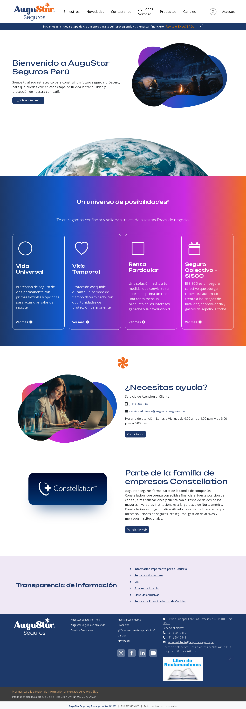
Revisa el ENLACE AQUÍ (180, 26)
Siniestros (72, 11)
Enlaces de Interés (144, 587)
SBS (134, 580)
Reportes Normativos (146, 574)
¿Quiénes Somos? (145, 11)
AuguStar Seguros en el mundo (88, 623)
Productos (168, 11)
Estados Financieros (82, 628)
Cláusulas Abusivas (144, 593)
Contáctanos (135, 433)
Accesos (228, 11)
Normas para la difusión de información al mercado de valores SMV (55, 690)
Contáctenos (121, 11)
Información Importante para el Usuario (158, 567)
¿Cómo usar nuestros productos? (136, 628)
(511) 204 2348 (139, 402)
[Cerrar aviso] (200, 26)
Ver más (24, 320)
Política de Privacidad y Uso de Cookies (157, 600)
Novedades (95, 11)
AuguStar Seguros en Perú (85, 618)
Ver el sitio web (137, 528)
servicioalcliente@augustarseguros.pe (157, 410)
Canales (189, 11)
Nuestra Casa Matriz (129, 618)
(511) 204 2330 (177, 631)
